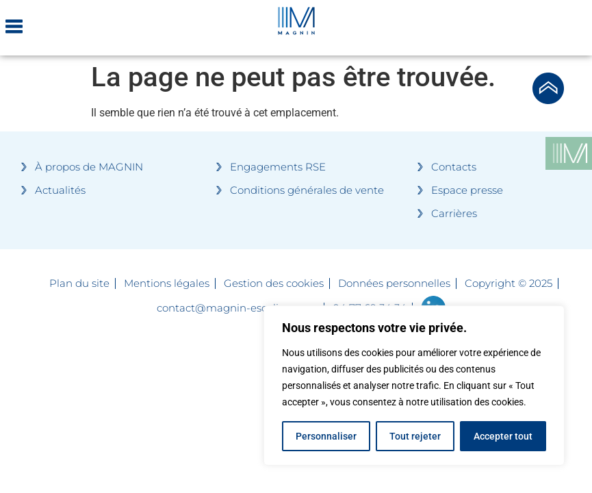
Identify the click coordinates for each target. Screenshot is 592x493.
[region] (414, 385)
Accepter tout (503, 436)
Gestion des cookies (274, 283)
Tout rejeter (415, 436)
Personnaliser (326, 436)
